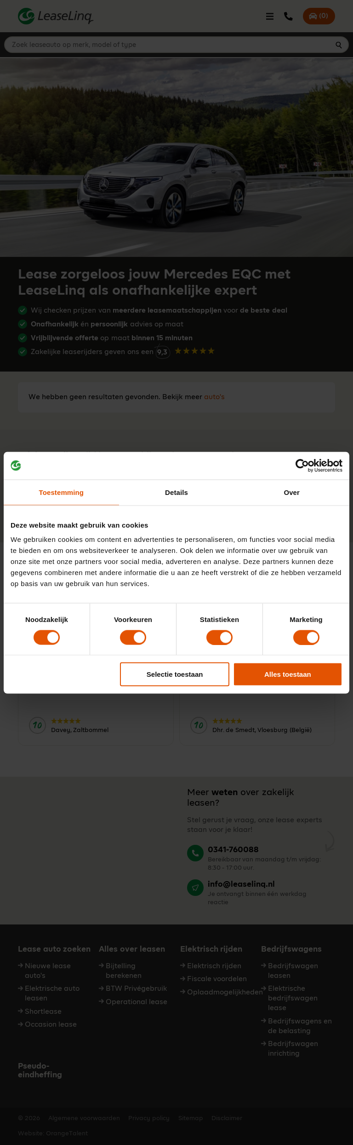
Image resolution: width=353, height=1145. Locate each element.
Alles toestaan (287, 674)
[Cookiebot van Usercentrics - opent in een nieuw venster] (302, 465)
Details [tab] (176, 492)
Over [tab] (292, 492)
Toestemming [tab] (61, 492)
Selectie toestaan (175, 674)
